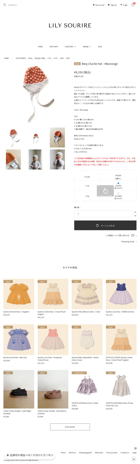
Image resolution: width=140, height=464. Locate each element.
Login (125, 5)
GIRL (62, 58)
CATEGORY (70, 46)
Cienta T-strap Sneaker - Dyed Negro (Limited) (17, 412)
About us (72, 452)
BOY (68, 58)
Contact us (125, 452)
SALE (100, 46)
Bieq (30, 58)
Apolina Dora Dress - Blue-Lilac (15, 357)
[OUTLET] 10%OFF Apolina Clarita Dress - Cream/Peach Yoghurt (119, 358)
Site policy (99, 452)
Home (63, 452)
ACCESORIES (21, 58)
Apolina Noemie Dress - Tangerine (16, 311)
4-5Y (55, 58)
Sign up (114, 5)
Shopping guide (85, 452)
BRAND (87, 46)
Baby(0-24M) (40, 58)
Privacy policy (111, 452)
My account (99, 5)
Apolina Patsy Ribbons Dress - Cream (86, 311)
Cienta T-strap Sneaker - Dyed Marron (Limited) (52, 412)
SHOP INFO (53, 46)
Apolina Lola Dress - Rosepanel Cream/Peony (50, 358)
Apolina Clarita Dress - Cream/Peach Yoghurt (52, 312)
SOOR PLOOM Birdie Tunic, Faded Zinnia (85, 404)
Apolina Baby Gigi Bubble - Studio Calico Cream (85, 358)
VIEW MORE (70, 427)
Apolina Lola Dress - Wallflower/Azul (120, 311)
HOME (40, 46)
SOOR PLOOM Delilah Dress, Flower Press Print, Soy (119, 404)
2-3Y (49, 58)
